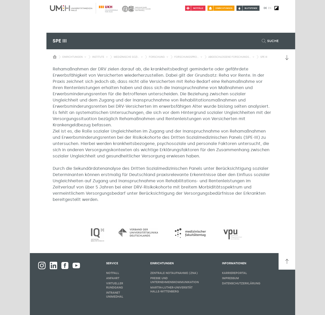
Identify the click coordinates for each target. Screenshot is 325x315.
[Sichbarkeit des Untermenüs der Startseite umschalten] (55, 56)
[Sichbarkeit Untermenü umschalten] (85, 56)
